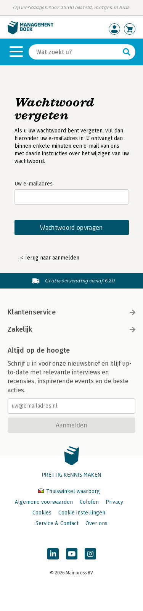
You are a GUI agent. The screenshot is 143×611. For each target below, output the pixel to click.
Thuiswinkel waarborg (69, 491)
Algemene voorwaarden (44, 502)
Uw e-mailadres (33, 184)
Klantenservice (71, 312)
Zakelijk (71, 329)
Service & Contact (57, 523)
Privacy (114, 502)
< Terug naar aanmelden (49, 258)
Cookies (41, 512)
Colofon (89, 502)
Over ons (96, 523)
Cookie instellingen (81, 512)
